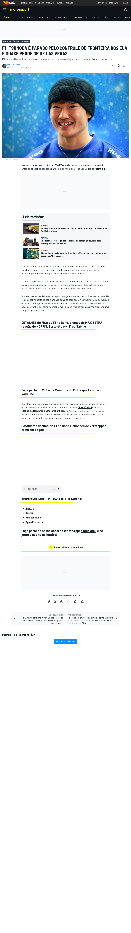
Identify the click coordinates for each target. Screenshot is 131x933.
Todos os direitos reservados (78, 873)
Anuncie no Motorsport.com (14, 841)
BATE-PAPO (112, 3)
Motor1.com (75, 809)
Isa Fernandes (13, 65)
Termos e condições (46, 869)
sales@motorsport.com (13, 850)
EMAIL (124, 3)
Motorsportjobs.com (79, 813)
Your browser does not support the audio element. (41, 489)
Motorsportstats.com (80, 822)
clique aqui (88, 531)
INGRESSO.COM (26, 3)
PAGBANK (50, 3)
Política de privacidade (83, 869)
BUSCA (100, 3)
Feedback (7, 837)
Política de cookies (64, 869)
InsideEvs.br (76, 804)
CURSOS (60, 3)
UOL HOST (39, 3)
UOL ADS (69, 3)
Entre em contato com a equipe (16, 845)
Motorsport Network (55, 873)
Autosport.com (77, 817)
